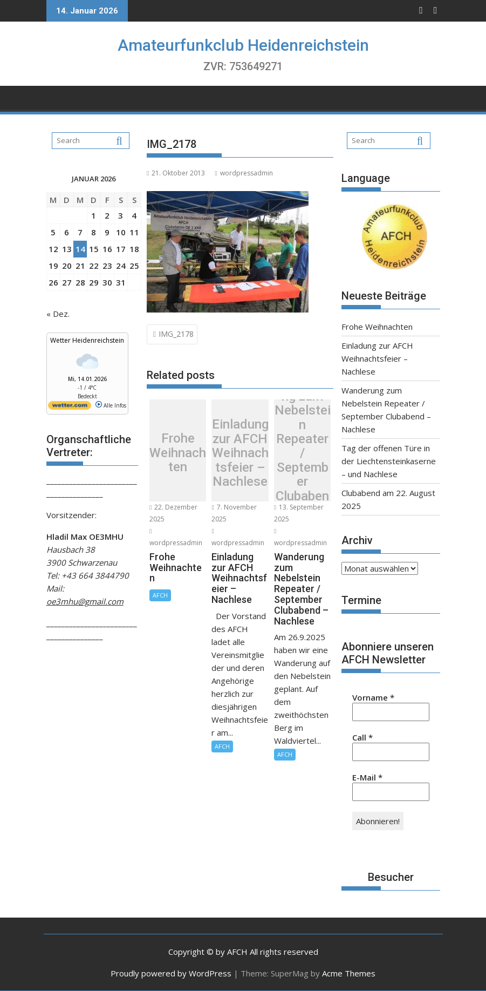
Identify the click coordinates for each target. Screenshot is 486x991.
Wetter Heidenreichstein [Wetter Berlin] (87, 340)
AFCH (160, 595)
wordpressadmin (243, 173)
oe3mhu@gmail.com (85, 601)
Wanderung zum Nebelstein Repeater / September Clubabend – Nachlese (303, 453)
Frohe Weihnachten (177, 453)
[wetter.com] (69, 407)
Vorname (373, 697)
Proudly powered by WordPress (171, 973)
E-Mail (367, 777)
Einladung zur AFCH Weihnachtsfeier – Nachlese (240, 452)
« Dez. (58, 313)
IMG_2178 (176, 334)
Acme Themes (348, 973)
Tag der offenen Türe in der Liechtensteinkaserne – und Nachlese (388, 461)
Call (362, 737)
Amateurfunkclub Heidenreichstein (243, 45)
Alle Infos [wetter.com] (110, 405)
